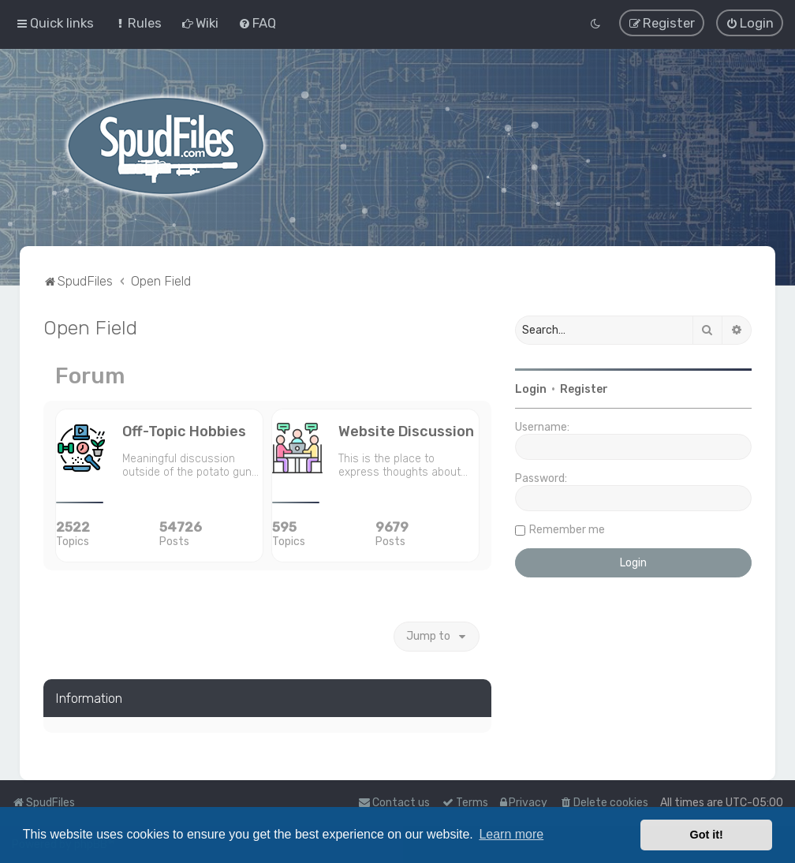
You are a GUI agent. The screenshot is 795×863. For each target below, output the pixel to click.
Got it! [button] (706, 834)
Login (531, 388)
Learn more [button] (511, 834)
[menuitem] (138, 23)
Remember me (567, 529)
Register (584, 388)
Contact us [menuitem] (394, 802)
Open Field (90, 326)
